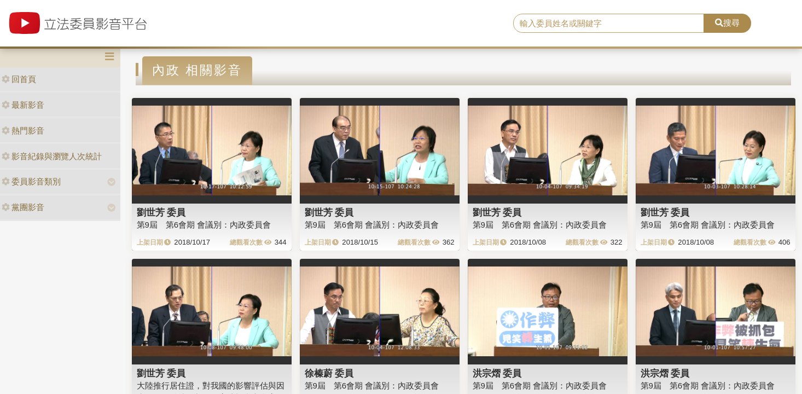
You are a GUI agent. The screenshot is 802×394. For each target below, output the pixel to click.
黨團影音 (23, 207)
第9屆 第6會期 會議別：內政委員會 (204, 224)
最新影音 (23, 104)
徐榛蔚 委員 (329, 373)
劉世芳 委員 (161, 212)
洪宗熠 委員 (497, 373)
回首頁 (19, 79)
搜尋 (727, 22)
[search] (608, 23)
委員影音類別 (31, 181)
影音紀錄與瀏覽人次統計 (52, 156)
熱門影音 (23, 130)
